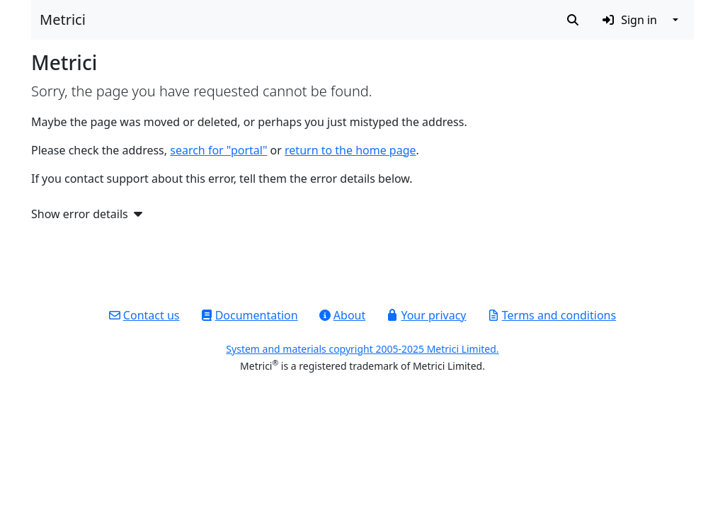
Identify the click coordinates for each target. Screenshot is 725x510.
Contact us (144, 315)
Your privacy (426, 315)
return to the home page (350, 150)
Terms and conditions (552, 315)
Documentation (249, 315)
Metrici (63, 19)
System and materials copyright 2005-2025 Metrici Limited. (362, 349)
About (342, 315)
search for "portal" (218, 150)
